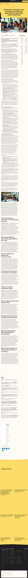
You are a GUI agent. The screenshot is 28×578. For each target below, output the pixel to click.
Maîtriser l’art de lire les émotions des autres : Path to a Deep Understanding (21, 515)
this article (7, 346)
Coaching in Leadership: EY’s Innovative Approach (12, 562)
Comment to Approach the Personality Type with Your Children (6, 538)
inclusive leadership (12, 269)
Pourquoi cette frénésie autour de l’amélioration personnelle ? (21, 490)
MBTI (13, 35)
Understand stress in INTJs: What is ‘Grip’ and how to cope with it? (7, 515)
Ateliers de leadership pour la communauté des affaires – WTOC (12, 557)
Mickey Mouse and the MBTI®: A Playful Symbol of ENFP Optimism (20, 562)
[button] (8, 4)
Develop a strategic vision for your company (20, 551)
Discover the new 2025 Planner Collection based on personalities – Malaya (20, 558)
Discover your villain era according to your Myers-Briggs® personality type (21, 538)
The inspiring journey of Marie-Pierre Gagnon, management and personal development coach (13, 552)
